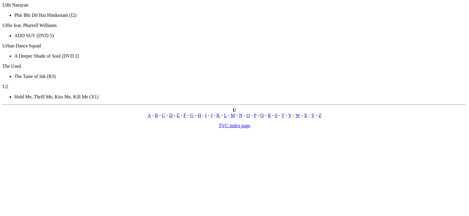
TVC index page (234, 125)
